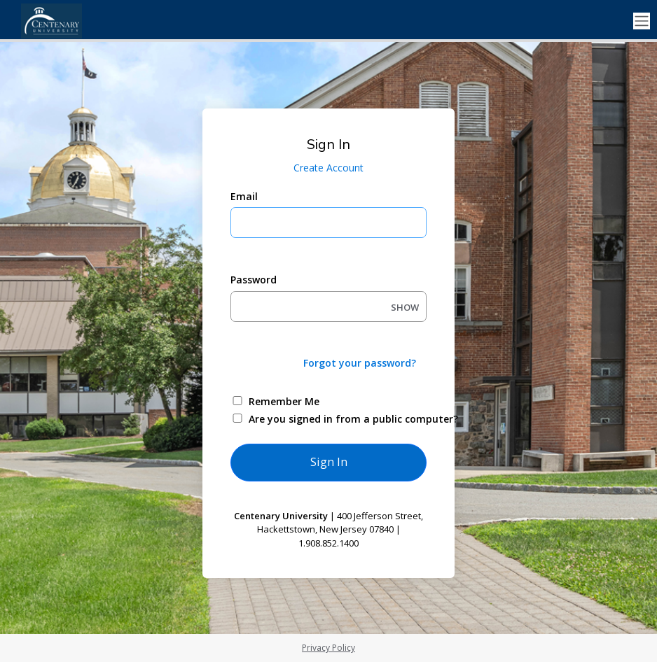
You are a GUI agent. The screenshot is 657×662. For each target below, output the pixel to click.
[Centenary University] (70, 21)
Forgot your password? (359, 362)
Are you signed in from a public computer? (345, 418)
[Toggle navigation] (641, 21)
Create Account (328, 167)
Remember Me (284, 401)
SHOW (405, 307)
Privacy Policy (328, 648)
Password (253, 279)
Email (244, 196)
